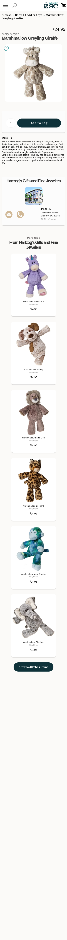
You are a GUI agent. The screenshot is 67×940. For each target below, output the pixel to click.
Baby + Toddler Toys (28, 15)
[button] (15, 5)
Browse (6, 15)
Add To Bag (39, 123)
